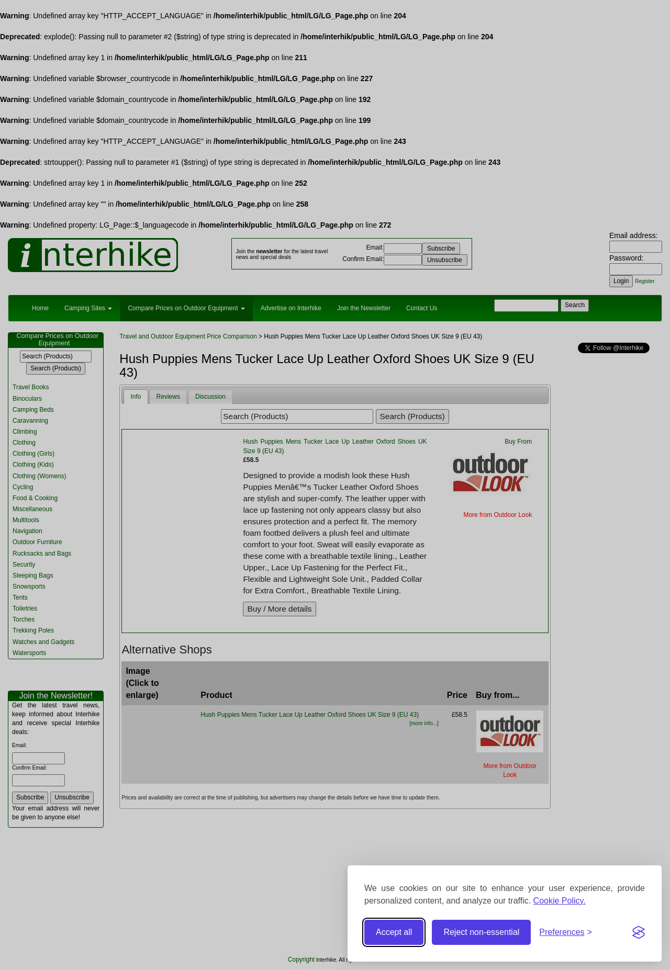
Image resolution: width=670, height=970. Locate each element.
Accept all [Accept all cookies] (394, 932)
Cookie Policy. (559, 900)
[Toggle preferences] (565, 933)
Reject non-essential (481, 932)
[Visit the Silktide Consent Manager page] (638, 932)
